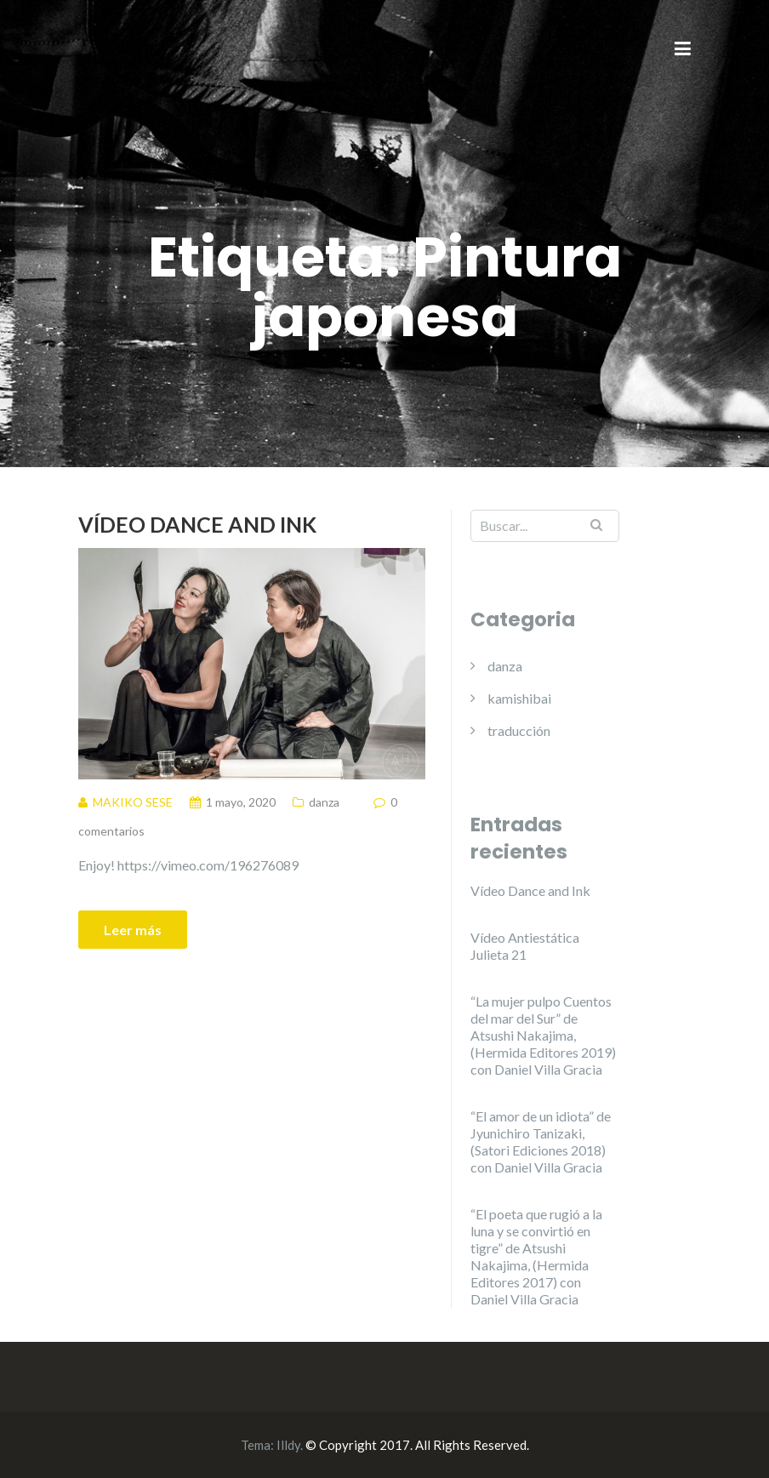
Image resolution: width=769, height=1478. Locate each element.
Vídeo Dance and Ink (197, 524)
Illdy (288, 1444)
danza (324, 802)
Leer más (133, 930)
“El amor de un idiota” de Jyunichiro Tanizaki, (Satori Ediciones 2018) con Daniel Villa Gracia (540, 1141)
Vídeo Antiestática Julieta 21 (524, 945)
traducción (518, 730)
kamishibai (519, 698)
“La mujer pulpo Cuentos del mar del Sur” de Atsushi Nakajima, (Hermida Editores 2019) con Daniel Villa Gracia (543, 1035)
